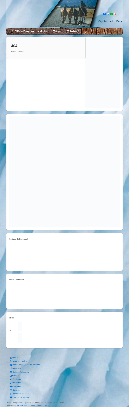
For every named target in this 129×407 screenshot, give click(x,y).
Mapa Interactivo (18, 361)
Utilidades (15, 383)
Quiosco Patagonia (19, 372)
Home (9, 31)
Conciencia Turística (19, 393)
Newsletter (15, 368)
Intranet (14, 357)
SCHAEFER (22, 406)
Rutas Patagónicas (24, 31)
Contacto (72, 31)
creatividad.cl (39, 406)
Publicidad (15, 379)
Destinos (43, 31)
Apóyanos (15, 386)
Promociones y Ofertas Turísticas (25, 365)
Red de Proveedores (20, 397)
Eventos (57, 31)
